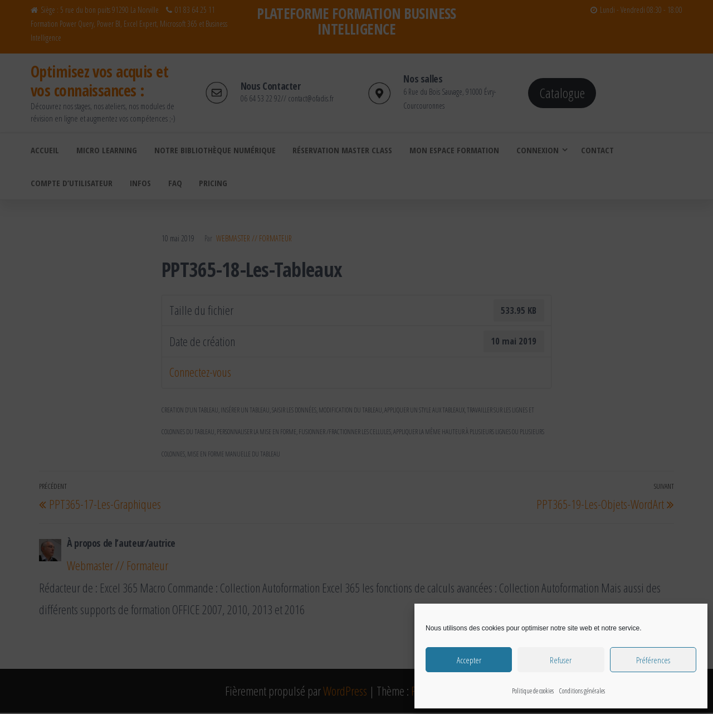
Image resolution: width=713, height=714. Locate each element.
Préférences (653, 660)
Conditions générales (582, 691)
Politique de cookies (533, 691)
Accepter (469, 660)
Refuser (561, 660)
